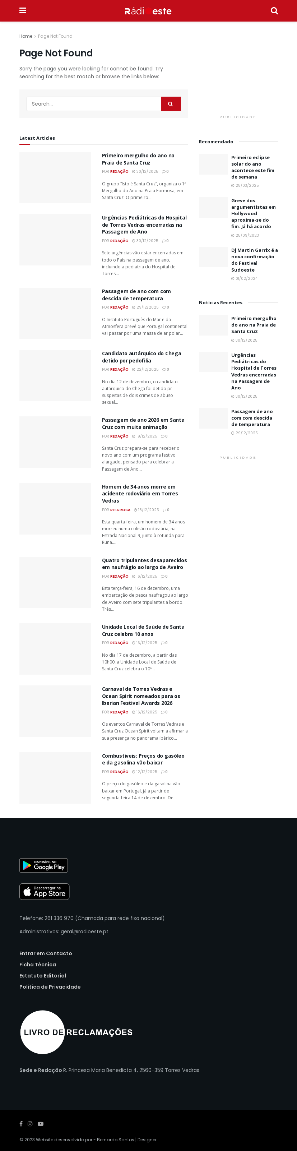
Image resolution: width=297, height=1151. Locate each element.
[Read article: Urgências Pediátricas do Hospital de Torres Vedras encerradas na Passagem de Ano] (55, 239)
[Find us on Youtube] (40, 1124)
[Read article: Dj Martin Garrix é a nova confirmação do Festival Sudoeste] (213, 257)
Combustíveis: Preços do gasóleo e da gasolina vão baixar (143, 759)
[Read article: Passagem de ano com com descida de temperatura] (55, 313)
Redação (119, 171)
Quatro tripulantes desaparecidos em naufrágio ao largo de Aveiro (144, 564)
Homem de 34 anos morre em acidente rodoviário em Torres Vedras (140, 493)
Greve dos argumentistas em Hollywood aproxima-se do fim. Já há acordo (253, 213)
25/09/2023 (245, 235)
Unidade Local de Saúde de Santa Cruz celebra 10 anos (143, 630)
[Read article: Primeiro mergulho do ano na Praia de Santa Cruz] (55, 177)
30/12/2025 (145, 171)
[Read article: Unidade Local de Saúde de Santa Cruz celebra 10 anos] (55, 649)
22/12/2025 (145, 369)
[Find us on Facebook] (21, 1124)
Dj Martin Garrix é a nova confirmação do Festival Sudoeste (254, 260)
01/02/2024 (244, 278)
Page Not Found (55, 36)
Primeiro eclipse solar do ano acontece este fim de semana (252, 167)
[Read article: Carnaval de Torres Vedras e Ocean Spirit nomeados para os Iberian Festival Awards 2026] (55, 711)
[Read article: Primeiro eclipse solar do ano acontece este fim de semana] (213, 164)
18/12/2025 (146, 510)
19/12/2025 (144, 436)
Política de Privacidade (50, 986)
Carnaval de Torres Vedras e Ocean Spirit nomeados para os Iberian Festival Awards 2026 (141, 695)
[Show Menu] (22, 11)
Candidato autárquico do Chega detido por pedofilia (141, 357)
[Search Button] (274, 11)
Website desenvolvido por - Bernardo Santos (85, 1140)
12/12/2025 (144, 772)
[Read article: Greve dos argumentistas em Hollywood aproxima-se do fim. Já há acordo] (213, 207)
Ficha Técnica (37, 964)
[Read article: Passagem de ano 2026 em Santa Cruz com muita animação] (55, 442)
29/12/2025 (145, 307)
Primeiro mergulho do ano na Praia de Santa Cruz (138, 159)
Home (25, 36)
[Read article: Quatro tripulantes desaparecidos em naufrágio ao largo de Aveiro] (55, 582)
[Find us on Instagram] (30, 1124)
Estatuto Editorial (42, 975)
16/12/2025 (144, 576)
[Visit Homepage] (148, 11)
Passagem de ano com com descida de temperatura (136, 295)
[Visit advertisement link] (238, 71)
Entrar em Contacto (45, 953)
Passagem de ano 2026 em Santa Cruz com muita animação (143, 423)
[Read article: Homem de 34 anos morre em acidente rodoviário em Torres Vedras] (55, 509)
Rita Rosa (120, 510)
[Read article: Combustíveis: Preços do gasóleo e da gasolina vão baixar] (55, 778)
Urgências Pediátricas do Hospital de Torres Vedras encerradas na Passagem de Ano (144, 224)
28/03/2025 (245, 185)
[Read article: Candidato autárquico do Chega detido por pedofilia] (55, 375)
